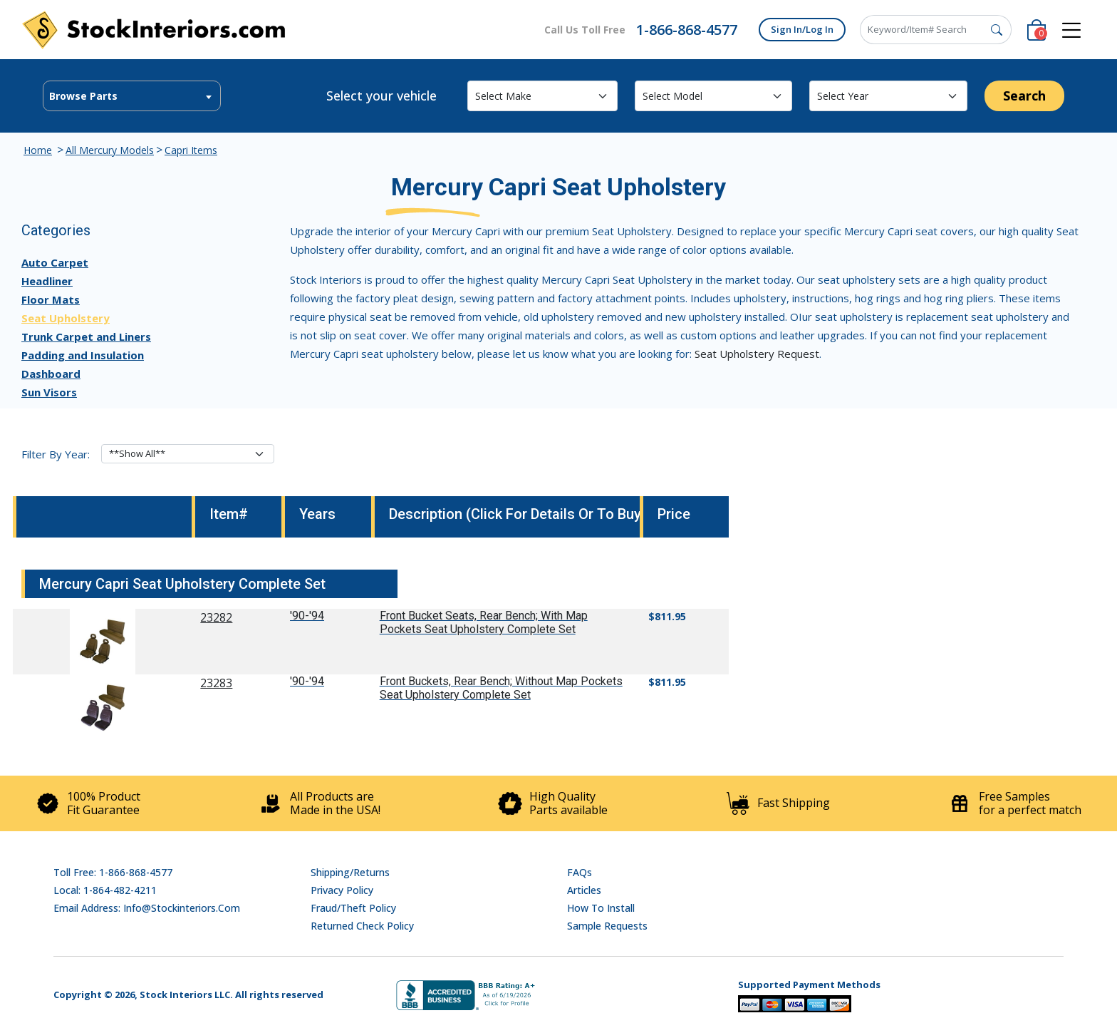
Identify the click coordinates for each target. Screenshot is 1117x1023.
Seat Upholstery (65, 318)
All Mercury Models (110, 150)
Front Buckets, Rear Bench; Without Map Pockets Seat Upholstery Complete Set (501, 687)
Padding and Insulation (82, 355)
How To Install (601, 908)
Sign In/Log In (802, 29)
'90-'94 (307, 615)
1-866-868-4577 (686, 29)
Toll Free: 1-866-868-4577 (112, 872)
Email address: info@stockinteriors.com (146, 908)
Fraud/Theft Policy (353, 908)
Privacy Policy (342, 890)
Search (1024, 95)
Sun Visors (49, 392)
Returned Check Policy (362, 925)
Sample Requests (607, 925)
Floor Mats (50, 299)
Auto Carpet (54, 262)
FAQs (579, 872)
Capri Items (191, 150)
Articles (584, 890)
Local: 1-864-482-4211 (105, 890)
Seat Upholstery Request (757, 353)
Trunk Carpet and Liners (86, 336)
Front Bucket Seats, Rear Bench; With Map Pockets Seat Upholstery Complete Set (484, 622)
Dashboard (50, 373)
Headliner (47, 281)
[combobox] (132, 96)
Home (38, 150)
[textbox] (131, 96)
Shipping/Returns (350, 872)
